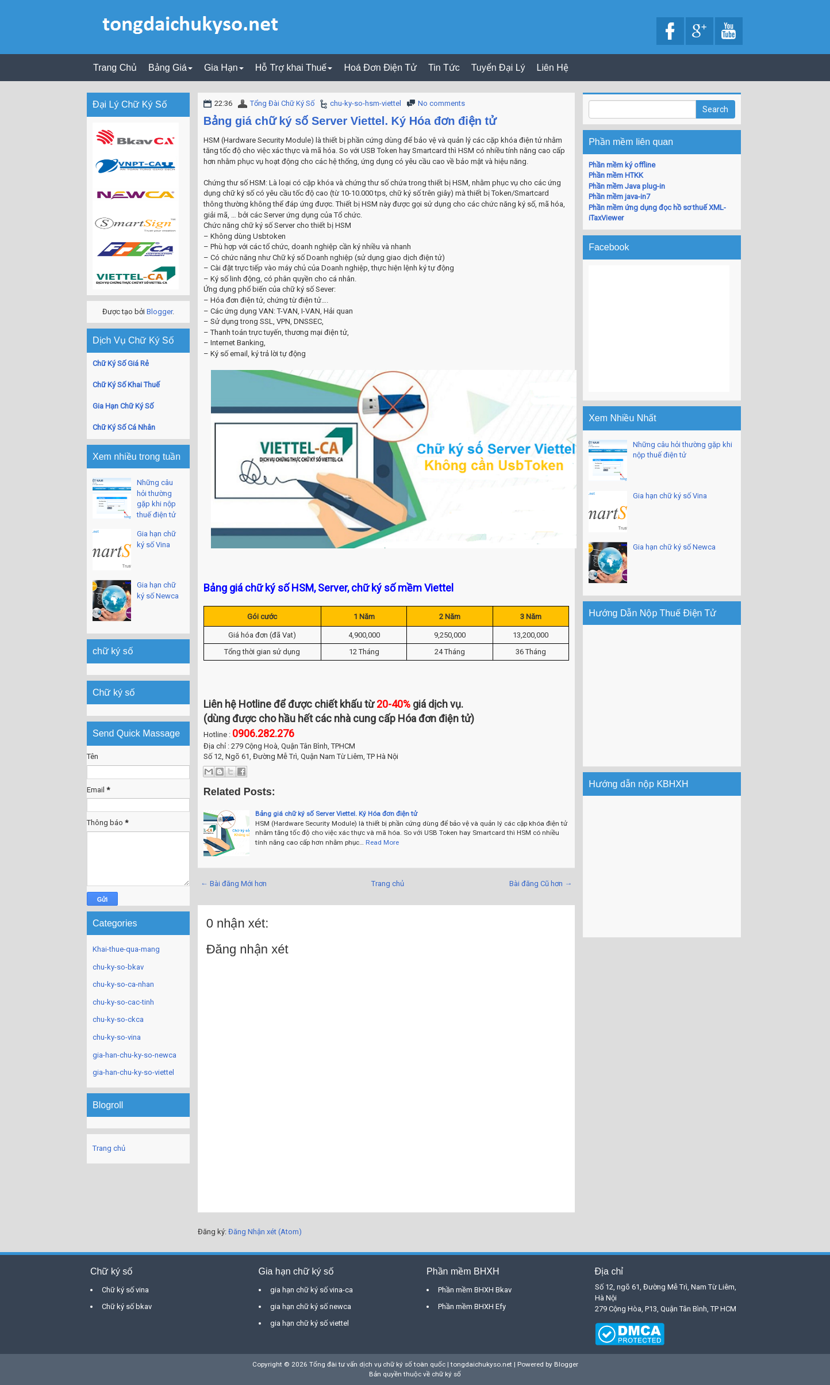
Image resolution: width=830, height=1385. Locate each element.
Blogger (159, 311)
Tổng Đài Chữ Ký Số (282, 103)
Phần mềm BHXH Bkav (475, 1289)
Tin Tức (444, 68)
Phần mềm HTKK (616, 175)
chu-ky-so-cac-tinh (123, 1002)
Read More (382, 842)
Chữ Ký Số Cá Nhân (124, 427)
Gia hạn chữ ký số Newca (674, 547)
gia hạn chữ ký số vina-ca (311, 1289)
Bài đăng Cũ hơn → (540, 883)
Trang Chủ (115, 68)
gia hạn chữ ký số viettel (309, 1323)
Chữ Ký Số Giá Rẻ (121, 363)
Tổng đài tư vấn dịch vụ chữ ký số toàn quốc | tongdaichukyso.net (410, 1364)
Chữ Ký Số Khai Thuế (126, 384)
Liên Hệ (552, 68)
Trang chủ (387, 883)
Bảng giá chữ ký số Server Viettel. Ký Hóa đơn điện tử (350, 121)
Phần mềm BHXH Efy (472, 1306)
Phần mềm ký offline (622, 165)
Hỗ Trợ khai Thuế (294, 68)
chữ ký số (446, 1374)
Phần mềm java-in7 (619, 196)
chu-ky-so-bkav (118, 967)
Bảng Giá (170, 68)
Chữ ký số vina (125, 1289)
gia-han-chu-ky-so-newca (134, 1055)
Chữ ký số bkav (127, 1306)
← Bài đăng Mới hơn (234, 883)
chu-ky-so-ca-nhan (123, 984)
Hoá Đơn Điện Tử (380, 68)
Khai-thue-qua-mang (126, 949)
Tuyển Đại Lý (498, 68)
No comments (441, 103)
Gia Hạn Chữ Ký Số (123, 406)
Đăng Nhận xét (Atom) (265, 1231)
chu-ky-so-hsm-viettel (365, 103)
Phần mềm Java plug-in (627, 186)
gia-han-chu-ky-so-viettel (133, 1072)
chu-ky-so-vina (117, 1037)
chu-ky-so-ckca (118, 1019)
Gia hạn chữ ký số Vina (670, 495)
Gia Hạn (224, 68)
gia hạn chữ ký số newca (310, 1306)
